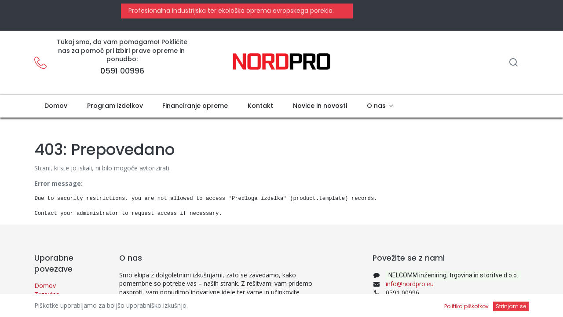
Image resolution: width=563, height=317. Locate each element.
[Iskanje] (513, 63)
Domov (45, 285)
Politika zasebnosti (61, 303)
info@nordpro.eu (410, 284)
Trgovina (46, 294)
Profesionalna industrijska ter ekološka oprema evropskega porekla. (230, 10)
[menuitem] (55, 106)
